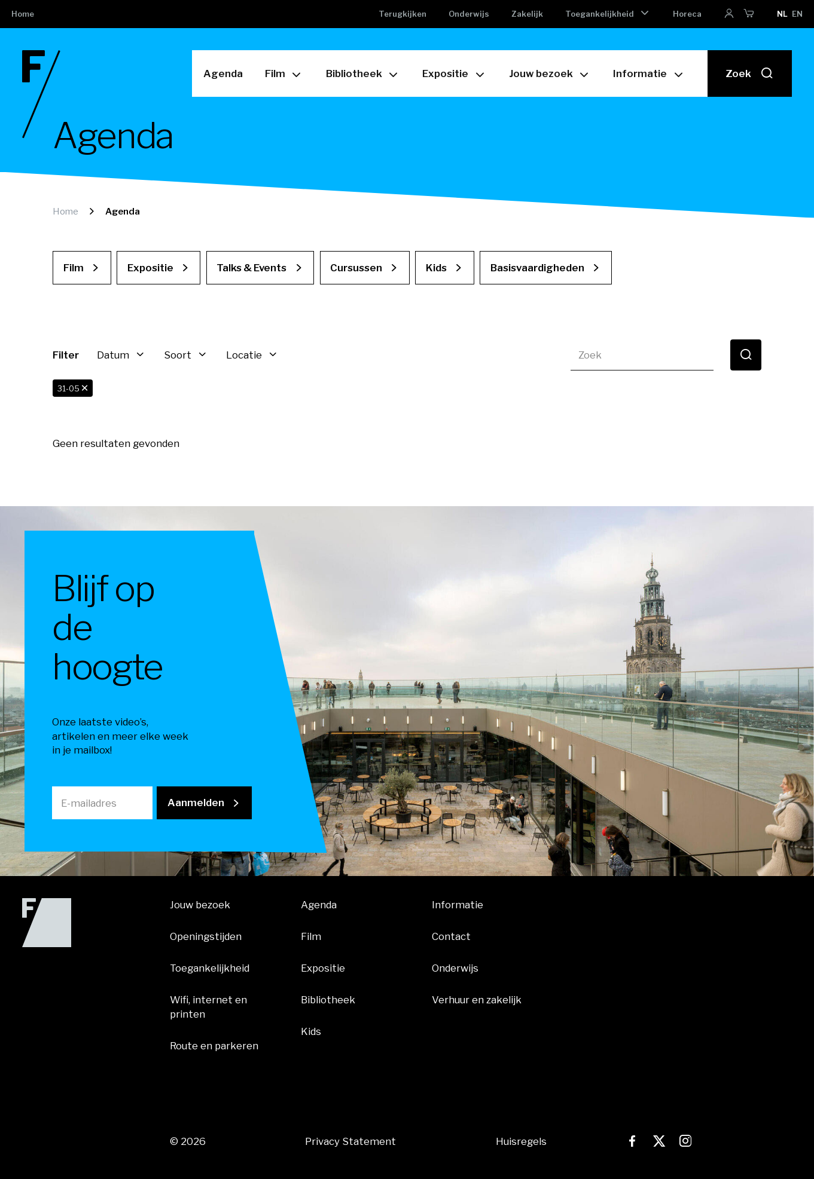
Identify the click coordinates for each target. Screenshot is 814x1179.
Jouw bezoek (541, 73)
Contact (451, 936)
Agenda (223, 73)
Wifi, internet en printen (208, 1006)
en (797, 14)
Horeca (687, 14)
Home (22, 14)
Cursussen (356, 268)
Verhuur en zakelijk (477, 1000)
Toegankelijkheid (599, 14)
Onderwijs (469, 14)
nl (782, 14)
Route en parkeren (214, 1046)
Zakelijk (527, 14)
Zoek (749, 73)
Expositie (445, 73)
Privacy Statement (350, 1141)
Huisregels (521, 1141)
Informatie (640, 73)
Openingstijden (206, 936)
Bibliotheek (354, 73)
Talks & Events (251, 268)
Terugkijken (402, 14)
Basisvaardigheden (537, 268)
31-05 (73, 388)
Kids (436, 268)
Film (275, 73)
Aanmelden (195, 803)
